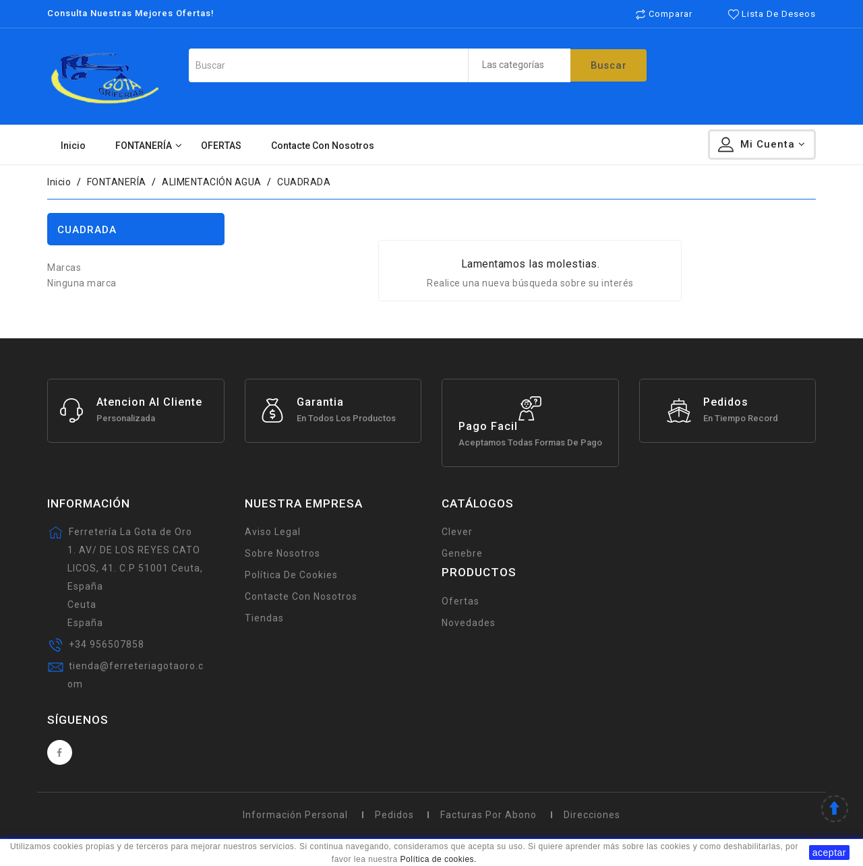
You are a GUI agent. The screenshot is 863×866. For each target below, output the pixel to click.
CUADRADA (87, 230)
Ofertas (460, 601)
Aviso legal (273, 531)
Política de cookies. (438, 859)
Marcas (64, 268)
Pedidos (394, 814)
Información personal (295, 814)
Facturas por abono (488, 814)
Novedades (469, 622)
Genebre (462, 553)
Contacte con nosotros (301, 596)
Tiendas (264, 618)
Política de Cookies (291, 574)
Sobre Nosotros (282, 553)
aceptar (829, 852)
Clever (457, 531)
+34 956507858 (106, 644)
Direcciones (592, 814)
